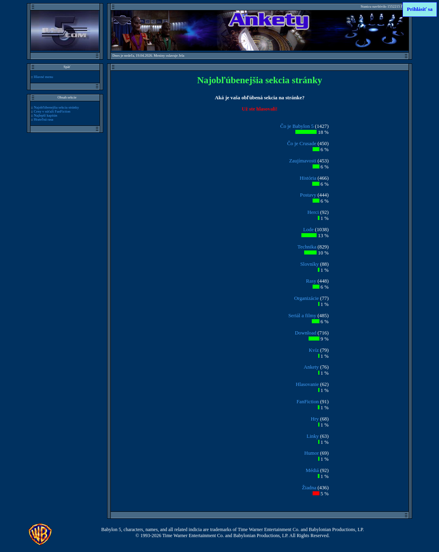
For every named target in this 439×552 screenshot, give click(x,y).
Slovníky (309, 264)
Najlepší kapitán (45, 115)
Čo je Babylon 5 (297, 126)
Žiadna (309, 487)
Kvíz (314, 350)
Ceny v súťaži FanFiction (52, 111)
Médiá (312, 470)
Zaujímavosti (303, 161)
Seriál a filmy (302, 315)
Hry (315, 419)
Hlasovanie (307, 384)
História (308, 178)
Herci (313, 212)
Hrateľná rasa (43, 119)
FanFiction (308, 401)
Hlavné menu (43, 77)
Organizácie (306, 298)
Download (305, 333)
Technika (306, 247)
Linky (313, 436)
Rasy (311, 281)
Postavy (308, 195)
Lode (308, 229)
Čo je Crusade (302, 143)
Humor (311, 453)
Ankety (311, 367)
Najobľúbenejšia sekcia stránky (56, 107)
